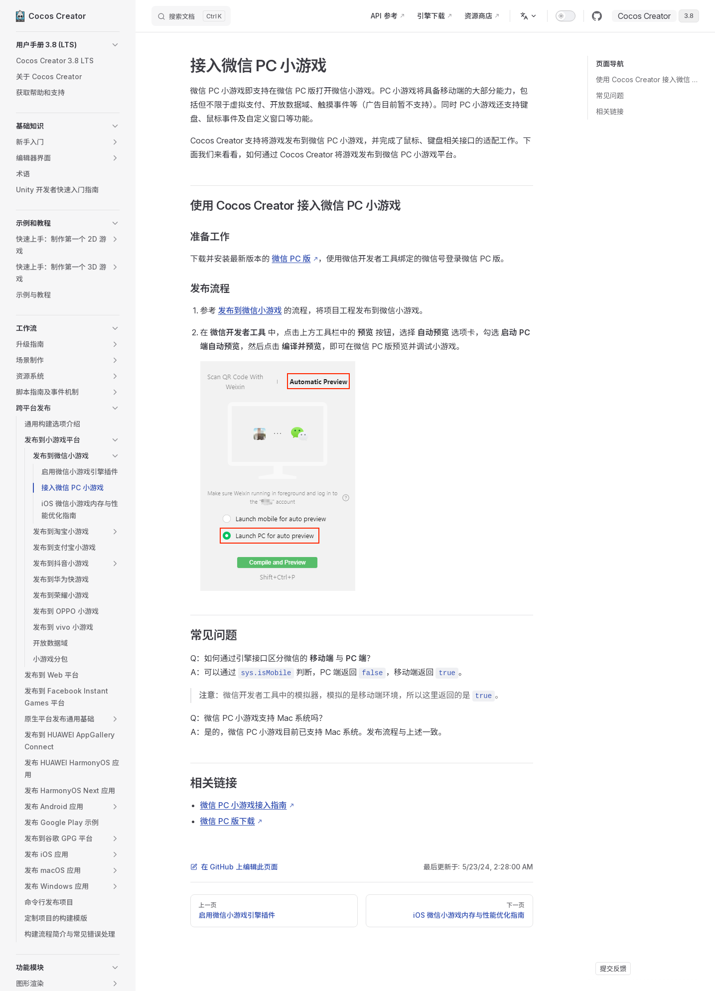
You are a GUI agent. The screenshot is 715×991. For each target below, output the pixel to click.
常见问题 (610, 95)
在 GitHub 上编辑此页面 (234, 866)
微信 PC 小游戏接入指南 (243, 805)
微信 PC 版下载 (227, 821)
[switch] (565, 15)
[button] (68, 45)
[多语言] (528, 16)
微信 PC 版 (291, 259)
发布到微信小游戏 (250, 310)
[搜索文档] (191, 16)
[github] (597, 16)
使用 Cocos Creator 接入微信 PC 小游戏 (647, 79)
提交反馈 (613, 969)
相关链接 (610, 111)
